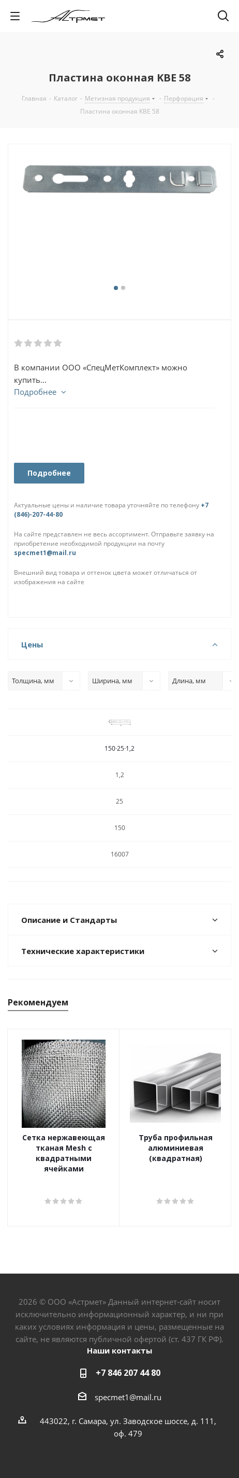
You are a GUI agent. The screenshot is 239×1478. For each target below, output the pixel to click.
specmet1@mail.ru (45, 552)
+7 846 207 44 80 (128, 1372)
